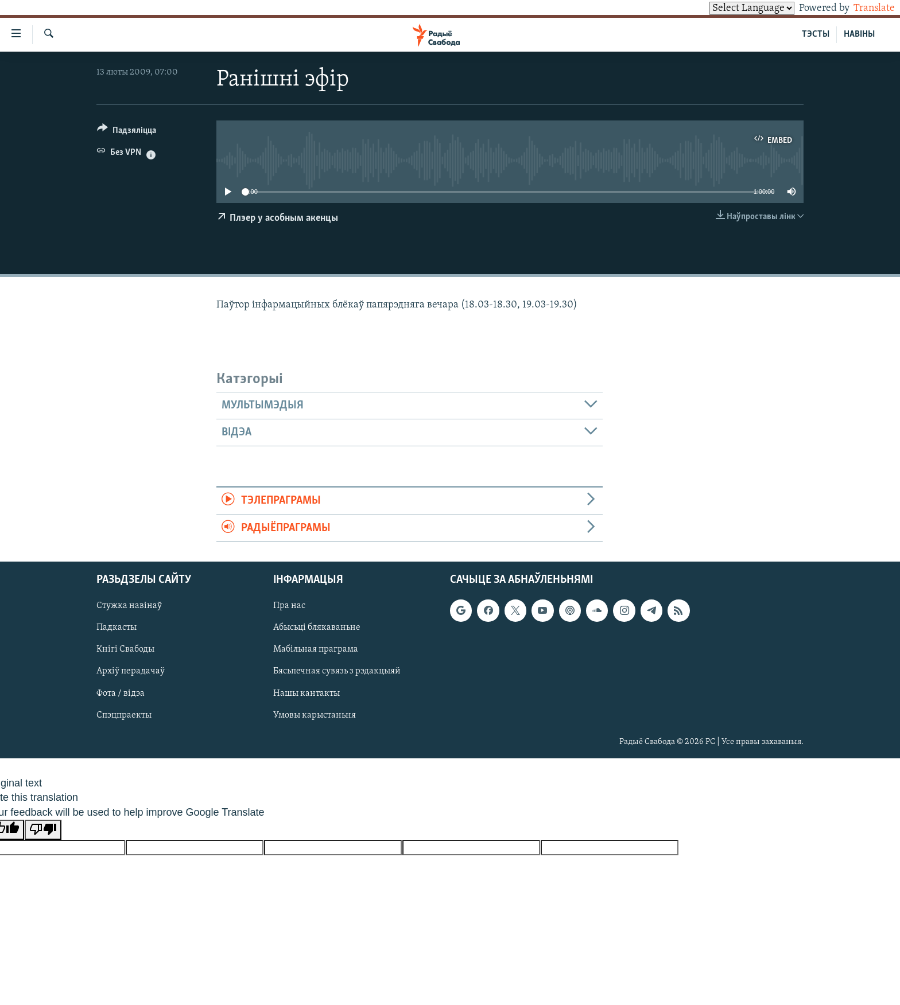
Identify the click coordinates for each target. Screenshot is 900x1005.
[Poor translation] (43, 830)
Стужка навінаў (129, 605)
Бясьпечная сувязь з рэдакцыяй (337, 671)
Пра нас (289, 605)
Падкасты (116, 627)
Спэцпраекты (124, 715)
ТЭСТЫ (815, 34)
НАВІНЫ (859, 34)
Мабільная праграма (315, 649)
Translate (863, 8)
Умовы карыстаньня (314, 715)
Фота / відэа (120, 693)
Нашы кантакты (306, 693)
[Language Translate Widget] (732, 8)
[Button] (126, 132)
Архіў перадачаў (130, 671)
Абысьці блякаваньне (316, 627)
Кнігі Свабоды (125, 649)
